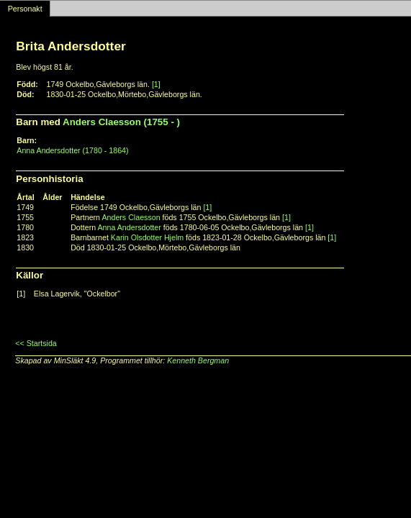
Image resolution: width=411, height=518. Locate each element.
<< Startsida (35, 343)
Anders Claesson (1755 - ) (121, 122)
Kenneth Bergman (198, 360)
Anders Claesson (130, 217)
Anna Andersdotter (129, 227)
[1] (156, 84)
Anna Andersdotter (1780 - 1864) (72, 150)
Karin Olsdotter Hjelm (147, 237)
